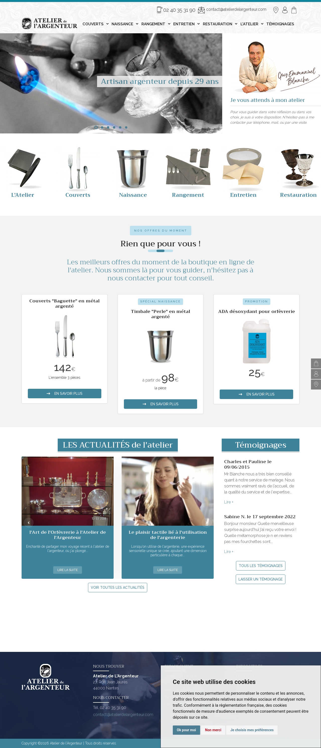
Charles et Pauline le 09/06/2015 (248, 464)
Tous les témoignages (261, 566)
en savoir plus (64, 394)
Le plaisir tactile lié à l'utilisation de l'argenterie (168, 535)
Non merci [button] (213, 730)
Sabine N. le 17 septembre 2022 (260, 517)
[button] (96, 127)
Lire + (228, 502)
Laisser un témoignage (260, 579)
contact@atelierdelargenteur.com (232, 10)
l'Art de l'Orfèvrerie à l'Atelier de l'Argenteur (67, 535)
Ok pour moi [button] (186, 730)
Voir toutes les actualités (117, 588)
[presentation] (29, 523)
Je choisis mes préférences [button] (252, 730)
